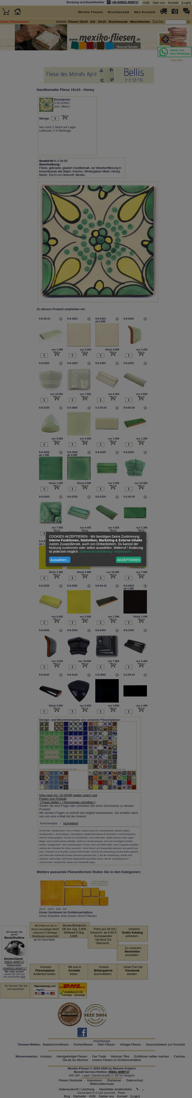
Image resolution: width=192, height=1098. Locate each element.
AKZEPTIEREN (128, 560)
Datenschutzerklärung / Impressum (105, 551)
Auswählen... (59, 560)
